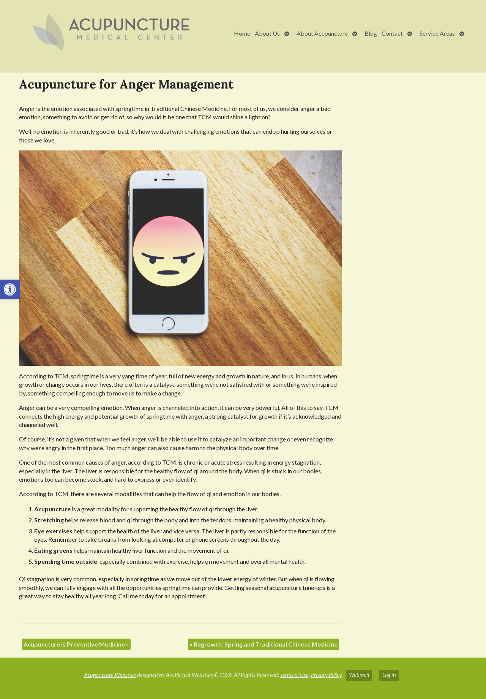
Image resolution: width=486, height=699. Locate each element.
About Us (267, 33)
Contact (392, 33)
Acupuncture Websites (110, 675)
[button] (10, 289)
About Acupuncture (322, 33)
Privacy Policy (326, 675)
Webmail (359, 675)
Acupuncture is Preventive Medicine (76, 644)
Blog (370, 33)
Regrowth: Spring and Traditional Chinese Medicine (263, 644)
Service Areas (437, 33)
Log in (389, 675)
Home (242, 33)
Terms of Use (294, 675)
